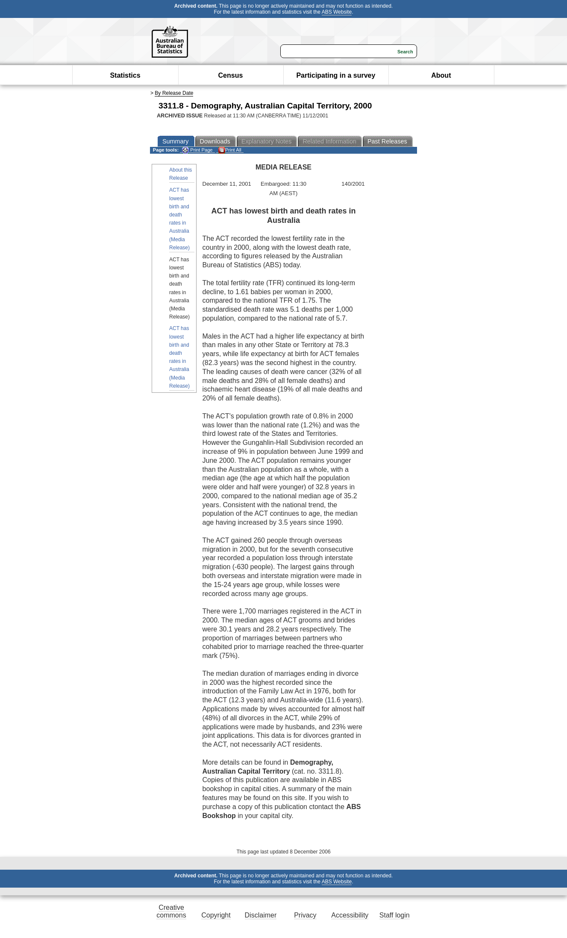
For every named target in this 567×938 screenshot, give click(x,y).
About (441, 75)
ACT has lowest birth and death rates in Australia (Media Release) (179, 218)
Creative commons (171, 911)
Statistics (125, 75)
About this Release (180, 174)
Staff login (394, 915)
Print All (229, 150)
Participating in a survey (335, 75)
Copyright (215, 915)
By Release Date (174, 93)
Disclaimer (261, 915)
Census (230, 75)
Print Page (197, 150)
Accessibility (349, 915)
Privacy (305, 915)
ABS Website (337, 12)
